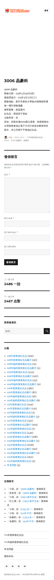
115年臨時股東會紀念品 (19, 461)
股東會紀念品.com (12, 574)
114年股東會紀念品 (17, 444)
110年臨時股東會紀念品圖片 (21, 400)
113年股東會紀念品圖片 (19, 436)
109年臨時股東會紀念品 (19, 380)
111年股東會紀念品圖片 (19, 408)
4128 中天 (26, 513)
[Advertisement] (27, 50)
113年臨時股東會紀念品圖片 (21, 440)
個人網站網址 (10, 246)
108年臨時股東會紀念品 (19, 364)
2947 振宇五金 (28, 497)
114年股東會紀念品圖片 (19, 448)
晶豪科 (26, 140)
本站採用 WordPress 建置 (33, 574)
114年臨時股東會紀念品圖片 (21, 452)
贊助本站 (8, 556)
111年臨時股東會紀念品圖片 (21, 416)
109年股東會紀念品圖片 (19, 376)
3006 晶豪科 (16, 140)
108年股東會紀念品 (17, 355)
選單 (46, 10)
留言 (7, 174)
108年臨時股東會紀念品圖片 (21, 368)
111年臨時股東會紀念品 (19, 412)
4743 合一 (26, 509)
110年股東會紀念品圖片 (19, 392)
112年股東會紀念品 (17, 420)
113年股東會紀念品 (34, 137)
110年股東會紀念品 (17, 388)
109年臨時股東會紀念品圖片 (21, 384)
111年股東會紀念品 (16, 404)
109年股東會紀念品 (17, 372)
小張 (10, 137)
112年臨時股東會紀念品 (19, 428)
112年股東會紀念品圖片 (19, 424)
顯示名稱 (9, 218)
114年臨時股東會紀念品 (16, 542)
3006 (6, 140)
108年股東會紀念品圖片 (19, 360)
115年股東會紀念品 (17, 457)
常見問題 (11, 465)
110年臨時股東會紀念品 (19, 396)
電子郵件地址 (11, 232)
